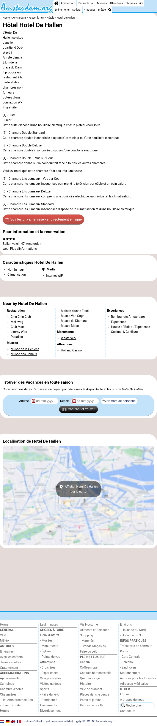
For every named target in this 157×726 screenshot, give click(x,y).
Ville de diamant (91, 689)
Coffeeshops (89, 667)
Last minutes (49, 624)
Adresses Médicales (134, 684)
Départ (65, 401)
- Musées (46, 640)
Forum (124, 694)
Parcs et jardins (90, 700)
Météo (102, 9)
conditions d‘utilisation (33, 721)
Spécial (76, 9)
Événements (62, 9)
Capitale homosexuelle (95, 673)
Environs (126, 624)
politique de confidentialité (59, 721)
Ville (3, 635)
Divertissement (50, 711)
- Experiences (49, 673)
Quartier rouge (90, 678)
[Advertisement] (78, 288)
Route (124, 651)
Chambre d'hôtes (11, 689)
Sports (44, 689)
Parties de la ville (91, 705)
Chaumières (8, 694)
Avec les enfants (11, 657)
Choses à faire (134, 3)
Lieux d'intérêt (49, 635)
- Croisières (48, 667)
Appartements (10, 678)
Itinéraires (7, 651)
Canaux (85, 662)
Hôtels (4, 711)
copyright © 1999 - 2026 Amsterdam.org (93, 721)
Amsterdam (68, 3)
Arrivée (24, 401)
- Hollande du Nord (133, 630)
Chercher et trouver (78, 409)
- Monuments (49, 646)
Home (4, 624)
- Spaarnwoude (10, 705)
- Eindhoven (128, 667)
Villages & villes (50, 678)
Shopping (86, 635)
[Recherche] (109, 9)
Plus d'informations (23, 249)
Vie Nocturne (89, 624)
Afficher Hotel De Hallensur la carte (78, 489)
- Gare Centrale (130, 657)
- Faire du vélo (49, 694)
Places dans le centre (94, 694)
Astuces (7, 646)
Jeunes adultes (10, 662)
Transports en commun (136, 646)
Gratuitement (9, 668)
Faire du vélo (88, 651)
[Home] (56, 3)
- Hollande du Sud (132, 635)
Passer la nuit (86, 3)
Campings (7, 684)
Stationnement (130, 673)
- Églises (46, 651)
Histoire (85, 684)
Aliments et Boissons (94, 630)
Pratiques (90, 9)
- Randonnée (48, 700)
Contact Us (127, 711)
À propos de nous (132, 700)
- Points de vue (50, 657)
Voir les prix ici (43, 219)
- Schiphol (127, 662)
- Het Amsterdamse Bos (16, 700)
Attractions (116, 3)
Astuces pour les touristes (138, 678)
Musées (102, 3)
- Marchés (87, 641)
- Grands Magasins (93, 646)
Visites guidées (50, 684)
